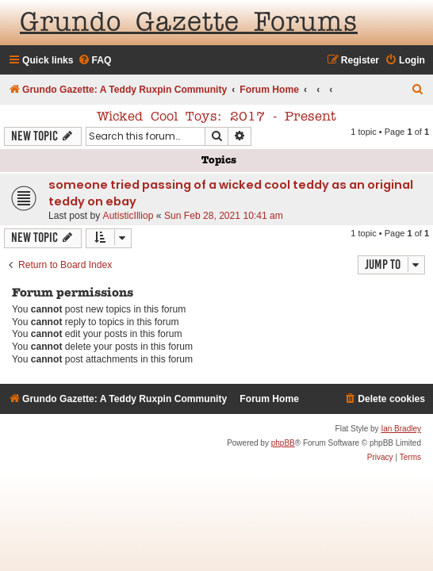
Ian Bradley (401, 428)
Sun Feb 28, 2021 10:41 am (223, 215)
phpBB (283, 443)
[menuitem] (95, 60)
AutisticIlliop (128, 215)
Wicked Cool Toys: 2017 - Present (216, 117)
